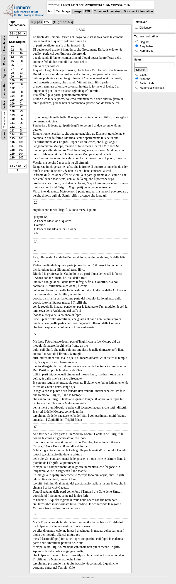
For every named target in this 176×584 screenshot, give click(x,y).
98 (12, 72)
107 (12, 107)
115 (12, 138)
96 (12, 65)
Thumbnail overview (107, 11)
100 (12, 80)
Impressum (88, 577)
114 (12, 134)
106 (12, 103)
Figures (4, 73)
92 (12, 49)
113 (12, 130)
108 (12, 111)
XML (88, 11)
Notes (4, 105)
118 (12, 149)
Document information (138, 11)
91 (12, 45)
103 (12, 92)
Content (4, 60)
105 (12, 99)
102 (12, 88)
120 (12, 157)
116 (12, 142)
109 (12, 115)
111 (12, 122)
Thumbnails (4, 43)
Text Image (63, 11)
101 (12, 84)
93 (12, 53)
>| (72, 22)
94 (12, 57)
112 (12, 126)
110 (12, 119)
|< (38, 22)
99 (12, 76)
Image (78, 11)
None (4, 135)
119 (12, 153)
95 (12, 61)
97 (12, 69)
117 (12, 146)
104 (12, 95)
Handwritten (4, 89)
